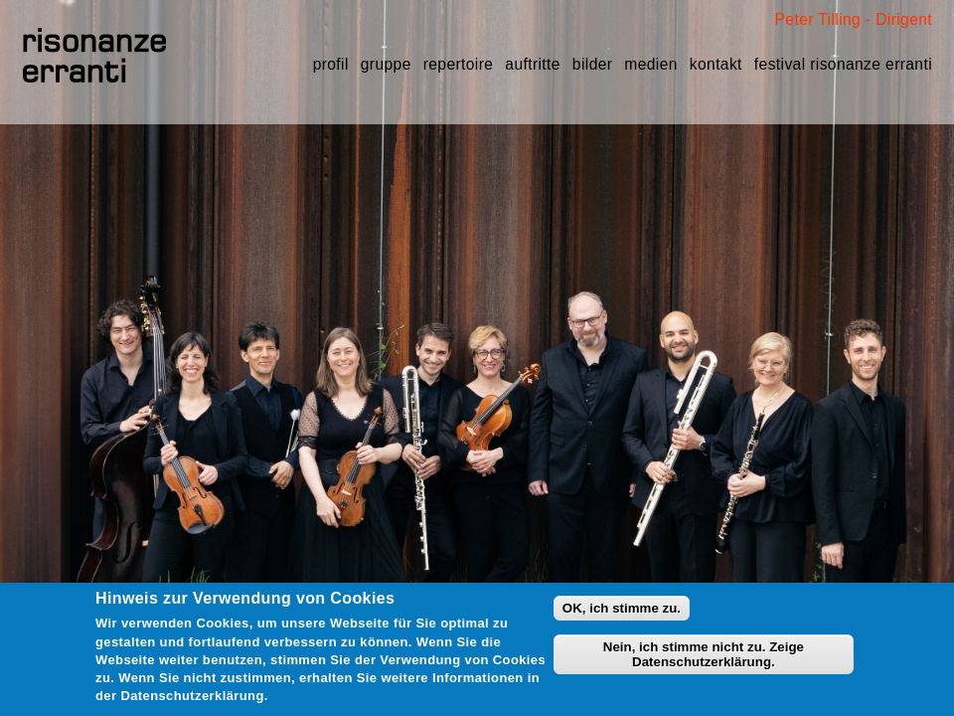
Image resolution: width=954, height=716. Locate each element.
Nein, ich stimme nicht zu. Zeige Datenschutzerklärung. (703, 654)
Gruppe (386, 64)
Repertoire (458, 64)
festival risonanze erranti (843, 64)
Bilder (592, 64)
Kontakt (716, 64)
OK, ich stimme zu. (621, 608)
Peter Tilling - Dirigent (853, 19)
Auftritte (532, 64)
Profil (331, 64)
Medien (650, 64)
